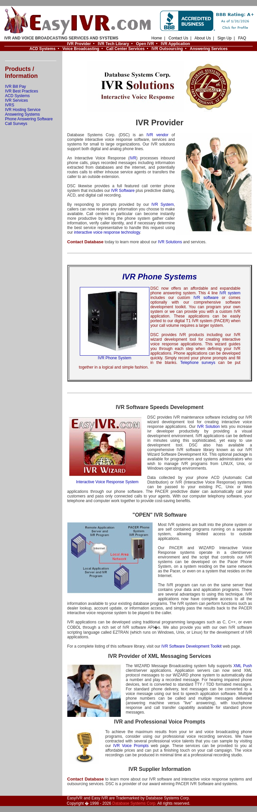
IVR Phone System (114, 356)
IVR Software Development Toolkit (191, 646)
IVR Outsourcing (167, 48)
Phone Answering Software (29, 119)
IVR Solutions (170, 242)
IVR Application (175, 43)
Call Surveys (16, 123)
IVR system (230, 293)
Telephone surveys (197, 362)
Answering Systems (22, 114)
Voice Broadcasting (81, 48)
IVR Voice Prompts (131, 745)
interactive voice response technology (107, 232)
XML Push (242, 666)
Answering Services (209, 48)
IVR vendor (157, 135)
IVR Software (123, 190)
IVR (132, 158)
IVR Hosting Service (22, 109)
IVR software (205, 297)
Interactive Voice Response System (107, 480)
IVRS (9, 105)
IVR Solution (208, 426)
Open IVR (145, 43)
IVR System (162, 204)
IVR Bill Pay (15, 86)
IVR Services (16, 100)
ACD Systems (42, 48)
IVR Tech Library (113, 43)
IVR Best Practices (21, 91)
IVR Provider (79, 43)
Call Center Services (125, 48)
